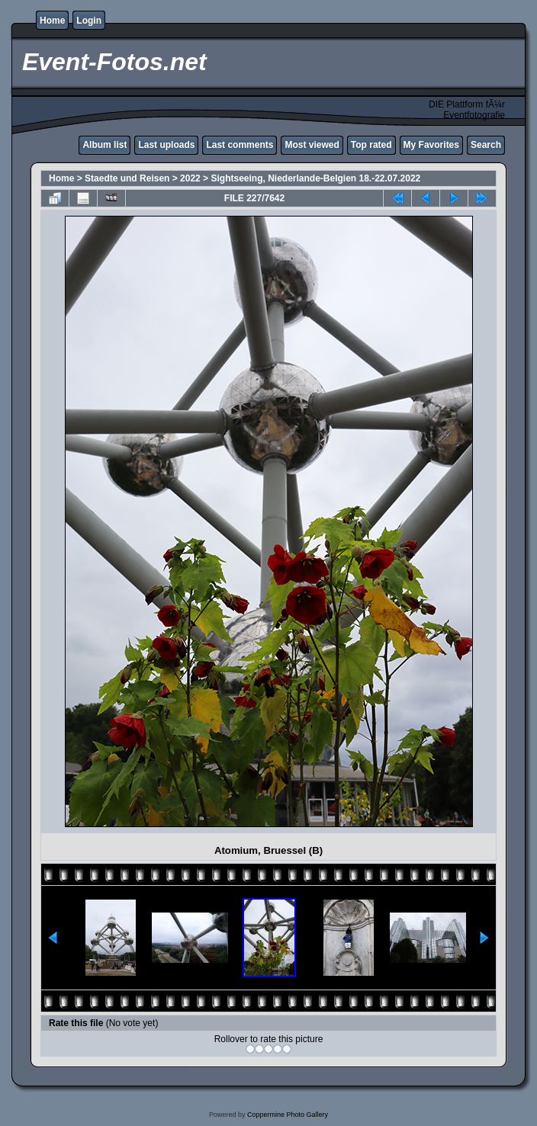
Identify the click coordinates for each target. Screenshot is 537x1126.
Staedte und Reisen (127, 178)
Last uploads (166, 145)
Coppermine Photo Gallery (287, 1114)
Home (52, 20)
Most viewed (312, 145)
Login (88, 20)
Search (486, 145)
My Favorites (431, 145)
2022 (190, 178)
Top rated (371, 145)
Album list (104, 145)
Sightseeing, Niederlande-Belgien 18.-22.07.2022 (315, 178)
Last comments (239, 145)
